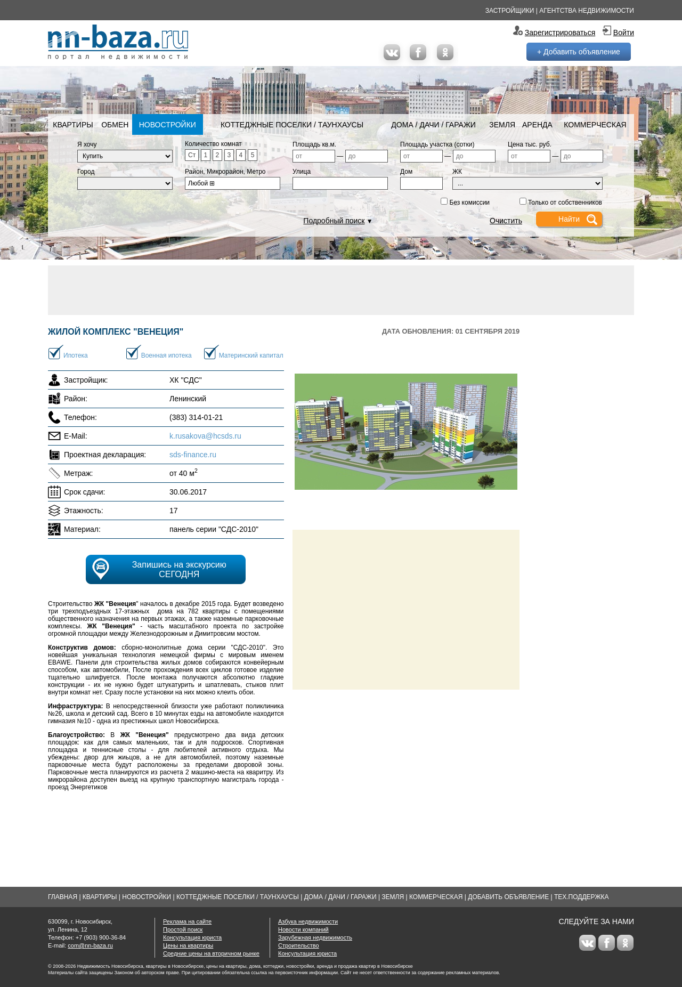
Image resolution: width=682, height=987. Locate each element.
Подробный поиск (333, 220)
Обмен (114, 124)
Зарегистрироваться (560, 32)
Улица (302, 171)
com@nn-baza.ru (90, 945)
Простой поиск (182, 929)
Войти (623, 32)
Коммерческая (595, 124)
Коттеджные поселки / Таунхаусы (292, 124)
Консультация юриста (192, 937)
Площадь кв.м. (314, 144)
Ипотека (75, 355)
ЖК (457, 171)
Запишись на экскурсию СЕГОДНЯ (179, 569)
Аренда (537, 124)
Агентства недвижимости (586, 10)
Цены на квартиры (188, 945)
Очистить (506, 220)
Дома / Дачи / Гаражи (433, 124)
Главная (62, 897)
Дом (406, 171)
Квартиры (73, 124)
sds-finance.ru (192, 454)
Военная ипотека (166, 355)
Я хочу (87, 144)
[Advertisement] (341, 289)
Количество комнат (213, 144)
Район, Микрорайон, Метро (225, 171)
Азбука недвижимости (308, 921)
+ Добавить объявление (578, 51)
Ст (192, 155)
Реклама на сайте (187, 921)
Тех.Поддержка (581, 897)
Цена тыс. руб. (529, 144)
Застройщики (509, 10)
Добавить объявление (508, 897)
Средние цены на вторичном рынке (211, 953)
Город (85, 171)
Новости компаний (303, 929)
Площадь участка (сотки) (437, 144)
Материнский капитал (251, 355)
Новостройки (167, 124)
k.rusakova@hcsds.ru (205, 436)
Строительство (298, 945)
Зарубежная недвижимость (315, 937)
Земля (502, 124)
